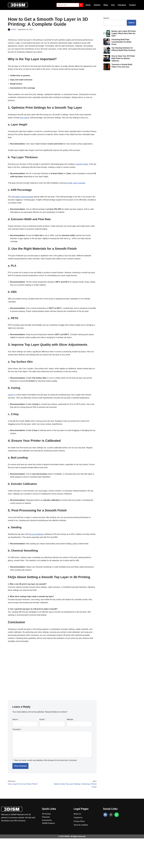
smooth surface (83, 165)
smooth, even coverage (76, 184)
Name (15, 728)
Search (106, 18)
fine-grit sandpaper (36, 542)
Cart (113, 5)
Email (42, 728)
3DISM (13, 29)
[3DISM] (18, 4)
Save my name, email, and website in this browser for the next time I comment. (45, 770)
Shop (105, 5)
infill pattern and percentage (22, 198)
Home (87, 5)
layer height (24, 119)
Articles (96, 5)
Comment (16, 738)
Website (70, 728)
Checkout (122, 5)
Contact (132, 5)
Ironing (10, 401)
